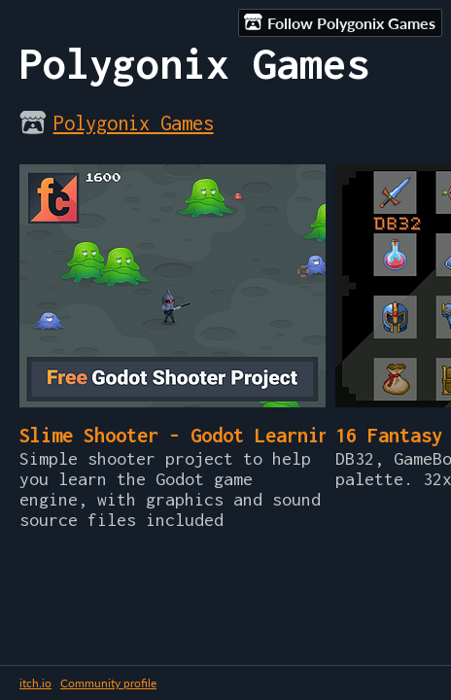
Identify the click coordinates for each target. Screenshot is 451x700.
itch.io (35, 683)
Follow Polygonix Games (339, 22)
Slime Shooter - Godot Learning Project (222, 435)
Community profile (108, 683)
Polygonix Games (133, 123)
